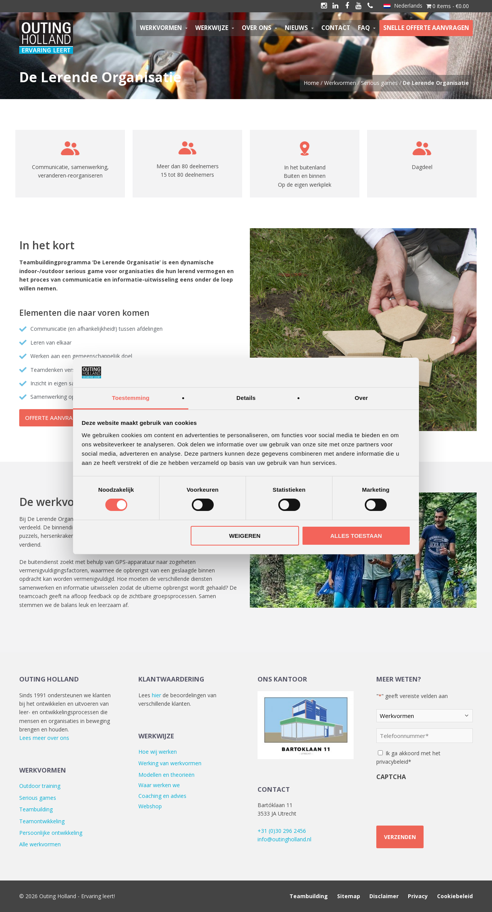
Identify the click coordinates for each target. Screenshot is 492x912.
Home (311, 82)
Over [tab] (361, 398)
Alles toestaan (356, 535)
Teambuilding (36, 809)
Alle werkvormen (40, 844)
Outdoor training (39, 785)
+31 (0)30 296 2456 (282, 830)
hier (156, 695)
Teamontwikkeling (42, 821)
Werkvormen (340, 82)
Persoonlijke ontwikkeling (50, 832)
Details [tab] (246, 398)
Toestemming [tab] (131, 398)
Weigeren (245, 535)
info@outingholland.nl (284, 839)
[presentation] (423, 797)
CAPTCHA (391, 777)
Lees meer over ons (44, 737)
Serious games (379, 82)
